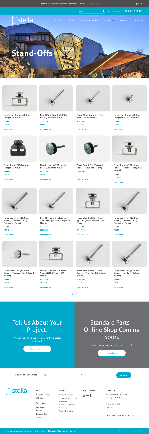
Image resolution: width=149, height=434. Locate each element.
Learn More (8, 129)
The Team (40, 407)
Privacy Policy (54, 431)
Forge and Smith (137, 431)
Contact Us (138, 20)
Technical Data (114, 11)
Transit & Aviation (66, 411)
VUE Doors (40, 398)
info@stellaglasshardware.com (120, 415)
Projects (58, 20)
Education (63, 401)
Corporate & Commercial (69, 398)
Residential (63, 408)
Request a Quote (133, 11)
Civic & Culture (66, 394)
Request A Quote (37, 349)
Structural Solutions (90, 20)
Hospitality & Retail (67, 404)
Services (71, 20)
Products (108, 20)
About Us (124, 20)
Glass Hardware (43, 394)
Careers (39, 417)
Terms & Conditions (69, 431)
